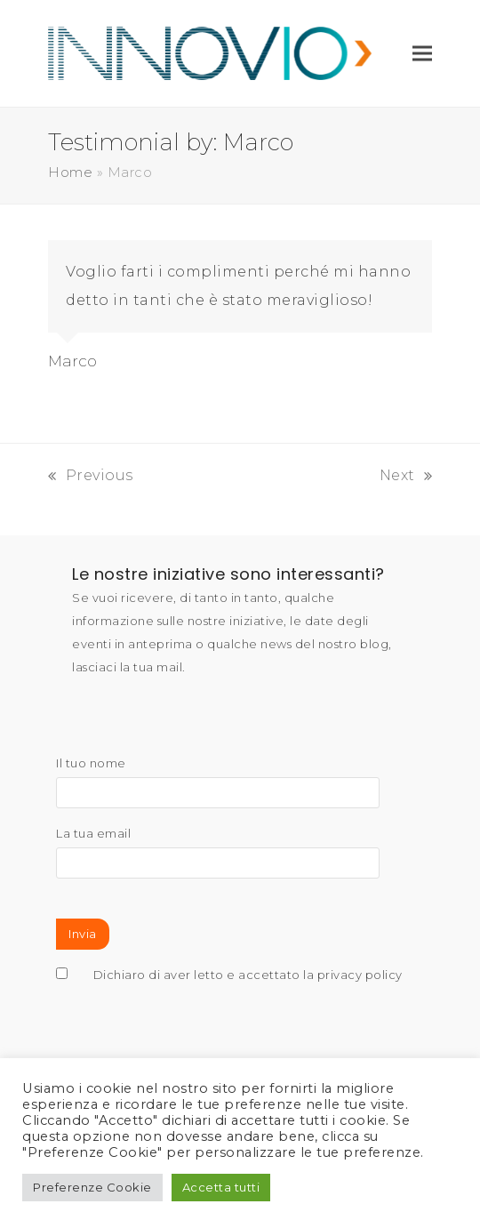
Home (70, 173)
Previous (90, 475)
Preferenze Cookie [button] (92, 1187)
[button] (422, 52)
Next (406, 475)
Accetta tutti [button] (221, 1187)
